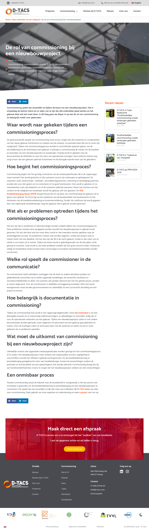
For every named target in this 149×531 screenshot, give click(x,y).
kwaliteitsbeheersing (42, 67)
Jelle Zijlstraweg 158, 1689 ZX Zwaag (99, 473)
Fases (63, 483)
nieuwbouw (58, 67)
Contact (137, 11)
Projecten (50, 11)
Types (63, 488)
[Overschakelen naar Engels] (5, 527)
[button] (12, 101)
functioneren (14, 67)
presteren (30, 71)
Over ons (123, 11)
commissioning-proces (35, 64)
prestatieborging (16, 71)
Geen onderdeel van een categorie (26, 19)
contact (84, 392)
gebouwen (27, 67)
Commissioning (69, 11)
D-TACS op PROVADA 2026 (127, 171)
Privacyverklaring (52, 526)
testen (11, 74)
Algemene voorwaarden (77, 526)
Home (7, 19)
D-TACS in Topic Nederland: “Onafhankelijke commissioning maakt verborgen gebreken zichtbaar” (127, 116)
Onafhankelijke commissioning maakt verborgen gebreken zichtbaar (127, 139)
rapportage (52, 71)
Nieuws (110, 11)
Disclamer (100, 526)
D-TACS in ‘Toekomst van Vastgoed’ (127, 156)
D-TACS (50, 64)
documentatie (61, 64)
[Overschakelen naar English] (136, 3)
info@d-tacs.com (98, 489)
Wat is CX (65, 472)
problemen (40, 71)
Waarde (64, 478)
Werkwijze (65, 494)
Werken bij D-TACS (92, 11)
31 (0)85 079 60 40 (98, 485)
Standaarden (66, 499)
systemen (63, 71)
